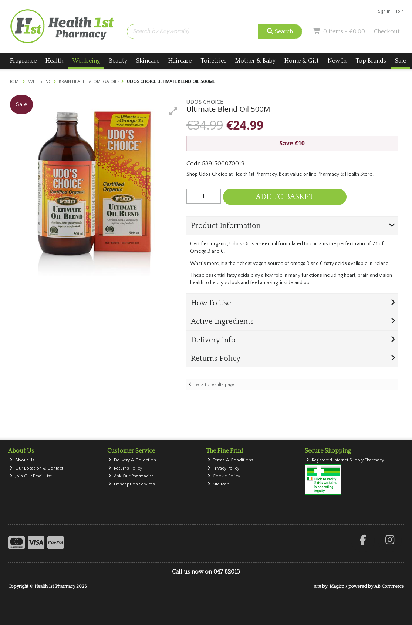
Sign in (384, 11)
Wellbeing (86, 60)
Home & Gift (301, 60)
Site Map (218, 484)
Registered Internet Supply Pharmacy (345, 460)
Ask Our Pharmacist (130, 476)
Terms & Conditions (230, 460)
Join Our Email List (31, 476)
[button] (173, 111)
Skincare (147, 60)
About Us (22, 460)
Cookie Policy (223, 476)
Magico (337, 586)
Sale (400, 60)
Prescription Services (131, 484)
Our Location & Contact (36, 468)
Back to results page (214, 384)
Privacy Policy (223, 468)
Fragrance (23, 60)
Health (54, 60)
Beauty (118, 60)
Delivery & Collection (132, 460)
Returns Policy (125, 468)
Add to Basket (285, 197)
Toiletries (213, 60)
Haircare (180, 60)
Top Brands (370, 60)
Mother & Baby (255, 60)
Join (400, 11)
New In (337, 60)
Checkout (387, 31)
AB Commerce (389, 586)
